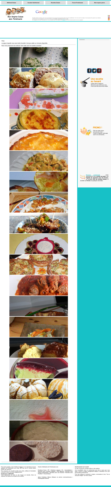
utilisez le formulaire (30, 471)
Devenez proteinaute (93, 175)
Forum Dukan (47, 473)
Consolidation (68, 470)
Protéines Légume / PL (57, 470)
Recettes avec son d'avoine (57, 472)
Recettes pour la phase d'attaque (47, 471)
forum (21, 466)
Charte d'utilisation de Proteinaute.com (48, 466)
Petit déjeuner (60, 471)
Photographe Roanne (43, 478)
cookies (63, 19)
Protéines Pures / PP (43, 470)
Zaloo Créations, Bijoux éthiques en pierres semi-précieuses (55, 477)
